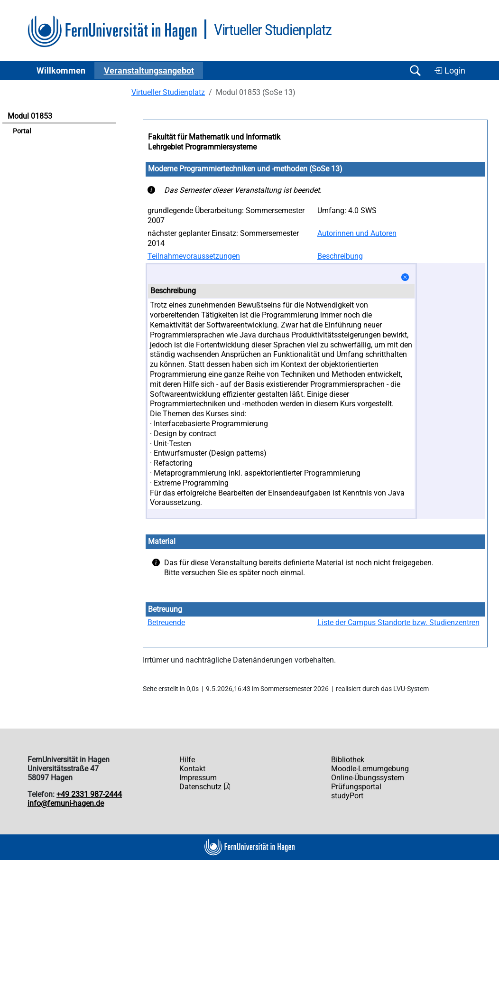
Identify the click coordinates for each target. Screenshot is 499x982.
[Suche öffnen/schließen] (415, 70)
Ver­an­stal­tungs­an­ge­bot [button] (149, 70)
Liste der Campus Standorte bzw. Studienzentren (398, 622)
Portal (22, 131)
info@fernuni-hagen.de (66, 803)
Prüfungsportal (356, 786)
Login (449, 70)
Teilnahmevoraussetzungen (194, 256)
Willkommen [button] (61, 70)
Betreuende (166, 622)
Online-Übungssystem (367, 777)
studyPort (347, 795)
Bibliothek (347, 759)
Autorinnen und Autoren (357, 233)
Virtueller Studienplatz (168, 92)
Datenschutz (205, 786)
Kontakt (192, 768)
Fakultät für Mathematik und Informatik (214, 136)
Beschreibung (340, 256)
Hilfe (187, 759)
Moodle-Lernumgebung (370, 768)
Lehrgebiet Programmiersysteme (202, 146)
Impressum (198, 777)
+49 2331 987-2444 (89, 794)
